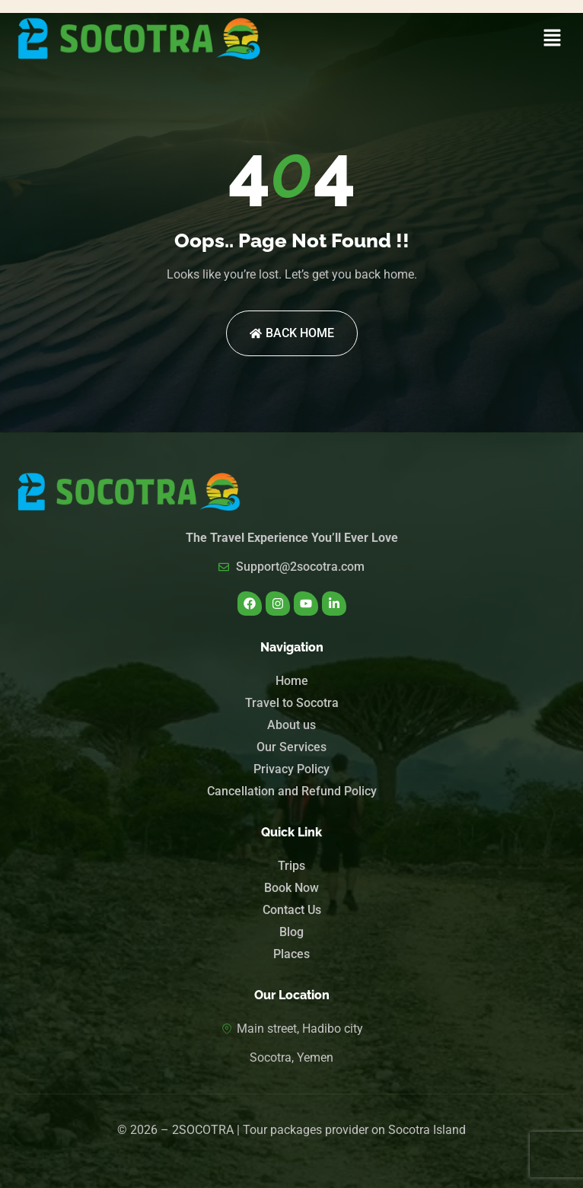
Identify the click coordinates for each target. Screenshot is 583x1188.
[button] (552, 39)
